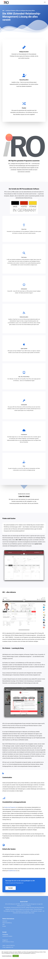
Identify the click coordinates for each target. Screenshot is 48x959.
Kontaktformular (12, 870)
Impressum (4, 921)
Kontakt (4, 926)
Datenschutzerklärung (7, 922)
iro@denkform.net (9, 947)
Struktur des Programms (10, 807)
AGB (3, 924)
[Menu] (44, 2)
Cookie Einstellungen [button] (7, 956)
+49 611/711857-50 (10, 945)
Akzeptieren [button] (15, 955)
